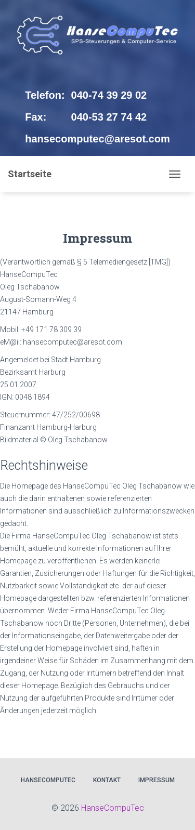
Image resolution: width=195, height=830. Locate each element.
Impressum (156, 780)
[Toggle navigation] (174, 174)
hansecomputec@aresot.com (97, 138)
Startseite (29, 173)
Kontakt (107, 780)
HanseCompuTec (48, 780)
